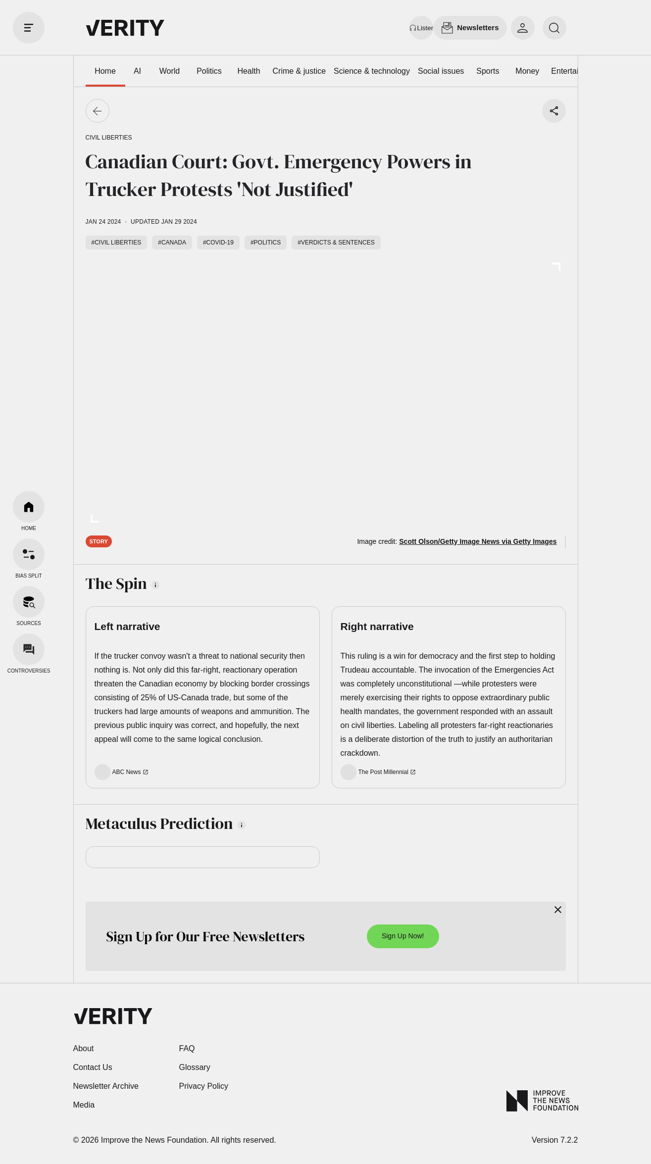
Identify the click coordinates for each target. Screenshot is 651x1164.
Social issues (441, 71)
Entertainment (576, 71)
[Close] (558, 910)
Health (248, 71)
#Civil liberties (117, 242)
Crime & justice (299, 71)
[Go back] (97, 111)
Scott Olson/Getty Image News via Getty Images (477, 541)
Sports (487, 71)
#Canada (172, 242)
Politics (209, 71)
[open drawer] (29, 28)
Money (527, 71)
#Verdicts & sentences (336, 242)
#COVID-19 (218, 242)
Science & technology (372, 71)
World (169, 71)
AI (137, 71)
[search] (554, 28)
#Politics (265, 242)
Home (105, 71)
